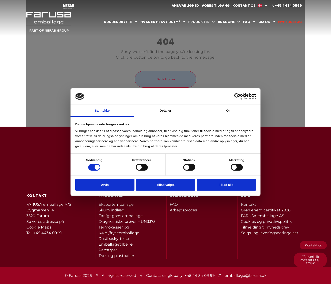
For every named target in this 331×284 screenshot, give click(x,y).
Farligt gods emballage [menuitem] (121, 216)
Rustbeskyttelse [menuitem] (114, 238)
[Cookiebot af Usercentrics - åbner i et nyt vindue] (237, 96)
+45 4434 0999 (288, 5)
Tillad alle (226, 184)
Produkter (201, 21)
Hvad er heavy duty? (163, 21)
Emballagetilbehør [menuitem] (116, 244)
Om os (266, 21)
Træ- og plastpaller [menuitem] (116, 255)
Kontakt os (244, 5)
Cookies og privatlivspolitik (266, 221)
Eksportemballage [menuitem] (116, 204)
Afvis (105, 184)
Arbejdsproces (183, 210)
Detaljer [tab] (165, 110)
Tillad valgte (165, 184)
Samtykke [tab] (102, 110)
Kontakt (248, 204)
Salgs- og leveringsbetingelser (269, 233)
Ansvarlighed (185, 5)
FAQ (249, 21)
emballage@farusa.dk (246, 275)
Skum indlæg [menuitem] (111, 210)
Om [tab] (228, 110)
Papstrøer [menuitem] (108, 250)
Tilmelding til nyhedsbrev (265, 227)
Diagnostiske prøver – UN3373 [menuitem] (127, 221)
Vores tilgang (216, 5)
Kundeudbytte (121, 21)
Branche (229, 21)
